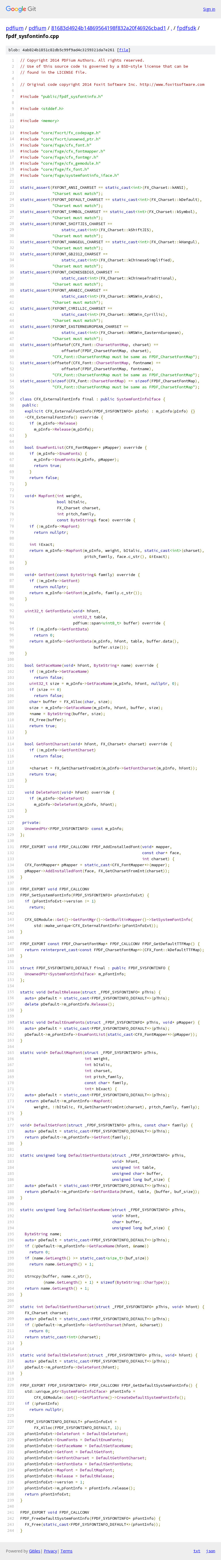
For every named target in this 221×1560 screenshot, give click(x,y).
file (123, 49)
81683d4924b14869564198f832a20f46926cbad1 (108, 27)
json (210, 1550)
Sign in (209, 9)
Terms (66, 1551)
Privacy (50, 1551)
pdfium (15, 27)
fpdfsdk (186, 27)
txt (196, 1550)
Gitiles (34, 1551)
